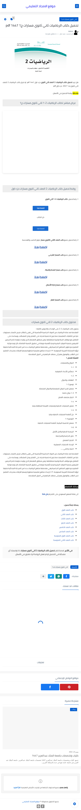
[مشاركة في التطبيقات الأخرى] (43, 576)
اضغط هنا (41, 208)
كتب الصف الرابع (67, 523)
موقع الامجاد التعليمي (40, 6)
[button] (66, 576)
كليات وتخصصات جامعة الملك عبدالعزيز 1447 (55, 756)
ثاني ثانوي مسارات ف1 (69, 19)
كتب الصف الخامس (66, 527)
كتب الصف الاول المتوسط (64, 535)
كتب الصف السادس (66, 531)
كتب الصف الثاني (67, 514)
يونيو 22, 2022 (73, 752)
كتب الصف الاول (68, 510)
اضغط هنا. (40, 247)
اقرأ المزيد (16, 787)
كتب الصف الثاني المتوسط (63, 540)
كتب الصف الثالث (67, 518)
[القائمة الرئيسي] (77, 6)
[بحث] (4, 6)
